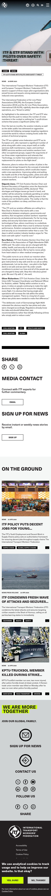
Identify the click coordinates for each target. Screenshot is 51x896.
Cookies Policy (22, 854)
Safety (28, 621)
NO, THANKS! (38, 880)
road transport (23, 694)
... (47, 548)
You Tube (33, 782)
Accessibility (21, 845)
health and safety (35, 328)
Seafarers (7, 621)
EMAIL (13, 402)
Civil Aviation (8, 333)
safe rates (7, 694)
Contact (25, 761)
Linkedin (17, 789)
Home (5, 71)
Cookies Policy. (7, 891)
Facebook (25, 782)
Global (23, 333)
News (13, 71)
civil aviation (8, 328)
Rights (18, 621)
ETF (21, 328)
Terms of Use (21, 850)
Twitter (17, 782)
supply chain (8, 548)
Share (10, 359)
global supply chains (27, 548)
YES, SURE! (12, 880)
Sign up (13, 437)
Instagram (25, 789)
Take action (42, 5)
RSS (33, 789)
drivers (37, 694)
